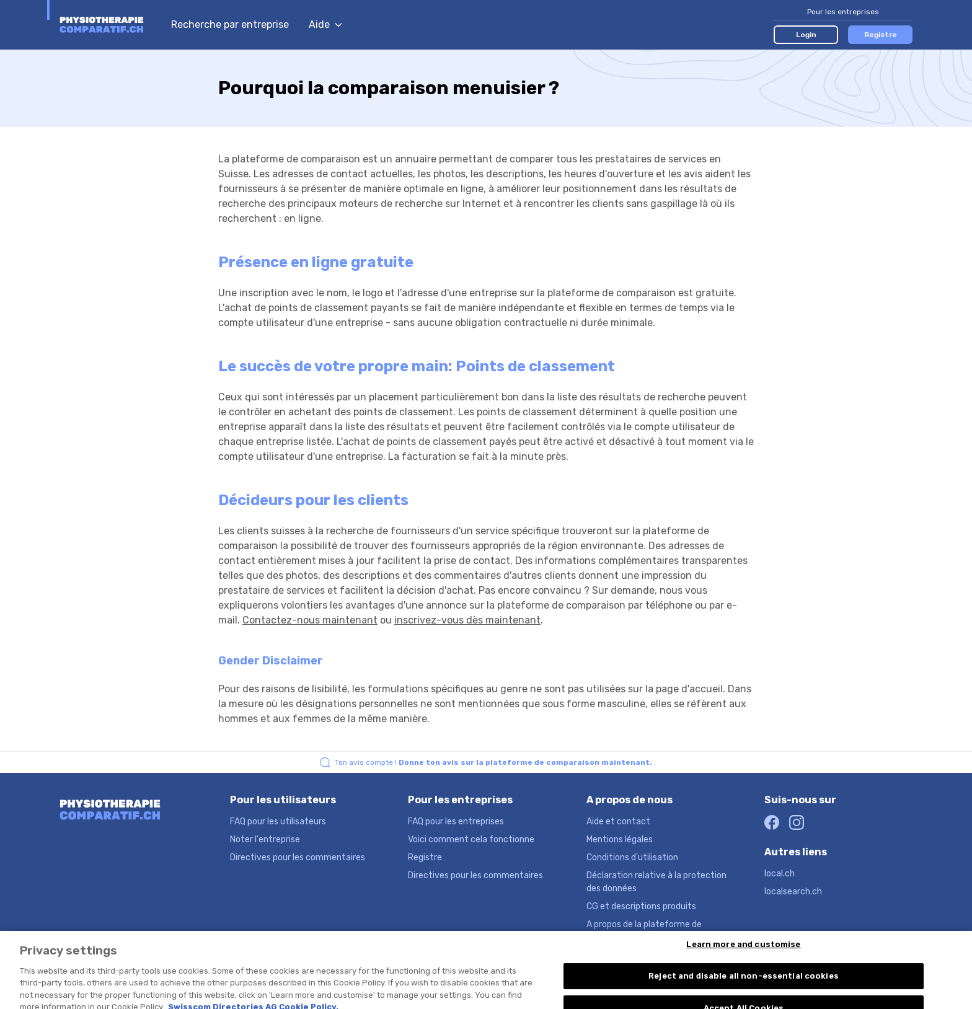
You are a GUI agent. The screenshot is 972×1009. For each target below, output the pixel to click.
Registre (880, 34)
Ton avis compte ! (493, 762)
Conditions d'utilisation (632, 857)
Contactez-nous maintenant (310, 620)
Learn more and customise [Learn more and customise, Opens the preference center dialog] (743, 952)
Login (806, 34)
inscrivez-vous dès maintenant (467, 620)
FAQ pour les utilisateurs (278, 821)
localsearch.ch (793, 891)
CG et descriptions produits (641, 906)
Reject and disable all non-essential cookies (743, 984)
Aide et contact (618, 821)
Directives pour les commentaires (297, 857)
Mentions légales (619, 839)
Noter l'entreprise (265, 839)
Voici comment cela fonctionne (471, 839)
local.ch (779, 873)
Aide (325, 24)
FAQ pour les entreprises (456, 821)
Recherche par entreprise (230, 24)
